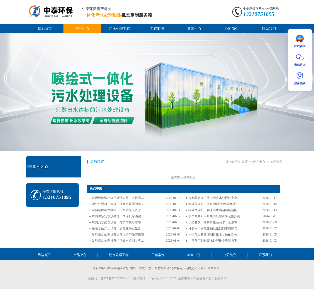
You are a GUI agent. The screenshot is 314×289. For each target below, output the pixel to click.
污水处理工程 (119, 29)
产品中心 (82, 29)
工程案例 (157, 29)
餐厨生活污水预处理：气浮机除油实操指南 (118, 216)
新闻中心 (194, 29)
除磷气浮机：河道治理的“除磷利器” (212, 204)
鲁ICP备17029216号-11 (116, 278)
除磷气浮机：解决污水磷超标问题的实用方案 (214, 210)
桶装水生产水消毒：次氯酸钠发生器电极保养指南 (118, 228)
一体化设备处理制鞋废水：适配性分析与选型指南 (214, 234)
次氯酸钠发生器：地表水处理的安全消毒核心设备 (214, 198)
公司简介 (232, 29)
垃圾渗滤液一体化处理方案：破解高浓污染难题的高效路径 (118, 198)
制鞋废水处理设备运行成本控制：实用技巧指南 (118, 240)
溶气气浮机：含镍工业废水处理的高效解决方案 (118, 204)
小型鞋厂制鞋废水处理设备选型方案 (212, 240)
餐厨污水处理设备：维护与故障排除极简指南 (118, 222)
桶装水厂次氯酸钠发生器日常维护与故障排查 (214, 228)
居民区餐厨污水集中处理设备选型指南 (214, 216)
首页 (245, 161)
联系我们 (269, 29)
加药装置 (40, 166)
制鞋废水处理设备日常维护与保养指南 (118, 234)
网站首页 (45, 29)
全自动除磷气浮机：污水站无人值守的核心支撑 (118, 210)
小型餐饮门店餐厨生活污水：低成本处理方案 (214, 222)
